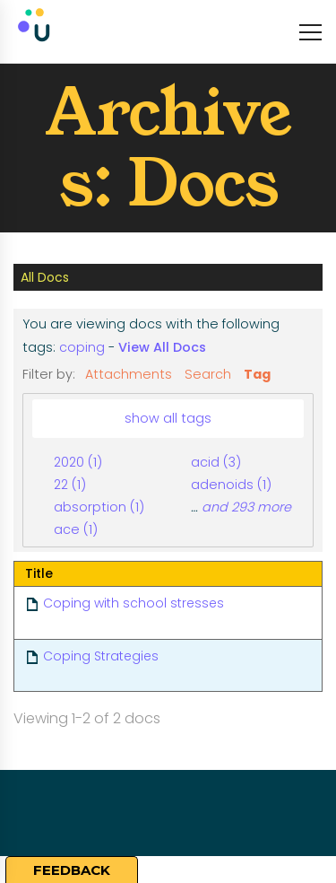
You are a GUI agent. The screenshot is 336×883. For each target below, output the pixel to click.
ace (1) (76, 529)
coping (82, 347)
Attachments (128, 374)
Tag (257, 374)
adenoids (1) (231, 485)
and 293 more (246, 507)
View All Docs (162, 347)
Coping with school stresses (133, 603)
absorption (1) (99, 507)
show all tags (168, 418)
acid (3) (216, 462)
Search (208, 374)
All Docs (45, 277)
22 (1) (70, 485)
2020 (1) (78, 462)
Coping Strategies (101, 656)
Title (39, 573)
